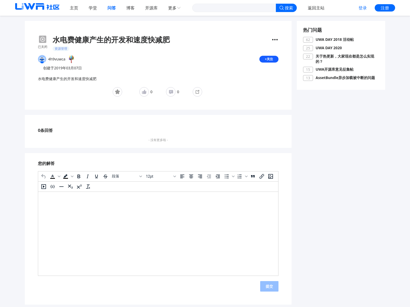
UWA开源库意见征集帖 (335, 69)
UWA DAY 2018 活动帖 (335, 39)
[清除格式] (88, 188)
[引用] (252, 178)
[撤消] (43, 178)
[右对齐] (200, 178)
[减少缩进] (208, 178)
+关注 (268, 60)
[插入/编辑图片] (270, 178)
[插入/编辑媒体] (43, 188)
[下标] (70, 188)
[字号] (161, 178)
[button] (54, 178)
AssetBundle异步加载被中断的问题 (345, 77)
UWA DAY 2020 (329, 47)
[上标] (79, 188)
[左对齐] (182, 178)
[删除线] (105, 178)
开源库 (151, 8)
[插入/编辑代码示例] (52, 188)
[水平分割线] (61, 188)
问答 (111, 8)
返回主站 (316, 8)
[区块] (127, 178)
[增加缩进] (217, 178)
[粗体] (78, 178)
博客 (130, 8)
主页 (74, 8)
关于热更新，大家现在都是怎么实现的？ (345, 59)
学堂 (93, 8)
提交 (269, 288)
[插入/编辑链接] (261, 178)
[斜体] (87, 178)
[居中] (191, 178)
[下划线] (96, 178)
